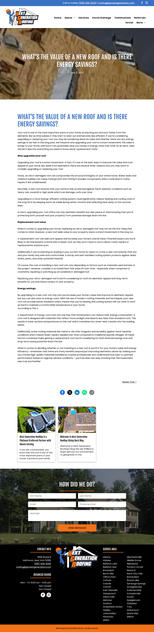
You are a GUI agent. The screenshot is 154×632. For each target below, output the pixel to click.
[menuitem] (57, 17)
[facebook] (142, 3)
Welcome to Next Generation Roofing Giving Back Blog (73, 438)
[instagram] (146, 3)
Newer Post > (129, 382)
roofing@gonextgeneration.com (116, 3)
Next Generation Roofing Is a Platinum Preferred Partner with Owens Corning (35, 440)
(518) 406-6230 (87, 3)
